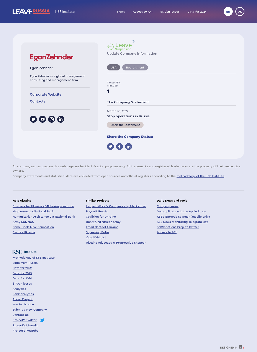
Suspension (123, 46)
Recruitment (135, 67)
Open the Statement (125, 124)
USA (113, 67)
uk (240, 11)
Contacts (37, 101)
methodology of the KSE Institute (200, 176)
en (228, 11)
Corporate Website (45, 94)
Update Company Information (132, 53)
